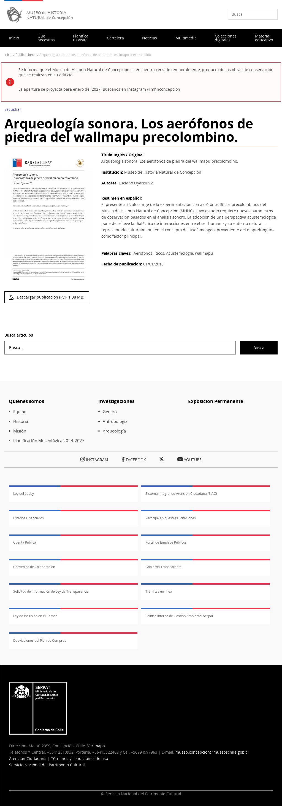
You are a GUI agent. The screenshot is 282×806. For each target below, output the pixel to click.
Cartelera (115, 38)
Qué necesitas (46, 37)
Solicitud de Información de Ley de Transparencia (51, 591)
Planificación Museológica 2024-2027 (49, 440)
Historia (20, 421)
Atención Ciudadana (28, 758)
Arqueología (114, 431)
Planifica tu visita (80, 37)
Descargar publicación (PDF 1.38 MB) (50, 297)
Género (110, 411)
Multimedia (186, 38)
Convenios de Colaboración (34, 567)
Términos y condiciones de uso (79, 758)
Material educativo (264, 37)
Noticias (149, 38)
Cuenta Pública (24, 542)
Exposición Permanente (215, 401)
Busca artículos (18, 335)
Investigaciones (116, 401)
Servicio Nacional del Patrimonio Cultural (47, 764)
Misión (19, 431)
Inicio (14, 38)
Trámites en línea (158, 591)
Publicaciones (25, 54)
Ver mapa (96, 745)
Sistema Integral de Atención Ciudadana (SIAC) (181, 493)
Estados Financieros (28, 518)
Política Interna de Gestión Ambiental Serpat (179, 616)
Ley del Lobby (23, 493)
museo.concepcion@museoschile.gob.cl (212, 752)
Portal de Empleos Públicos (166, 542)
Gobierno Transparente (163, 567)
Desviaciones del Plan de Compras (39, 640)
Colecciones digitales (226, 37)
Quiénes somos (26, 401)
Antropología (115, 421)
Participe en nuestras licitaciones (170, 518)
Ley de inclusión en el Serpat (35, 616)
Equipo (19, 411)
